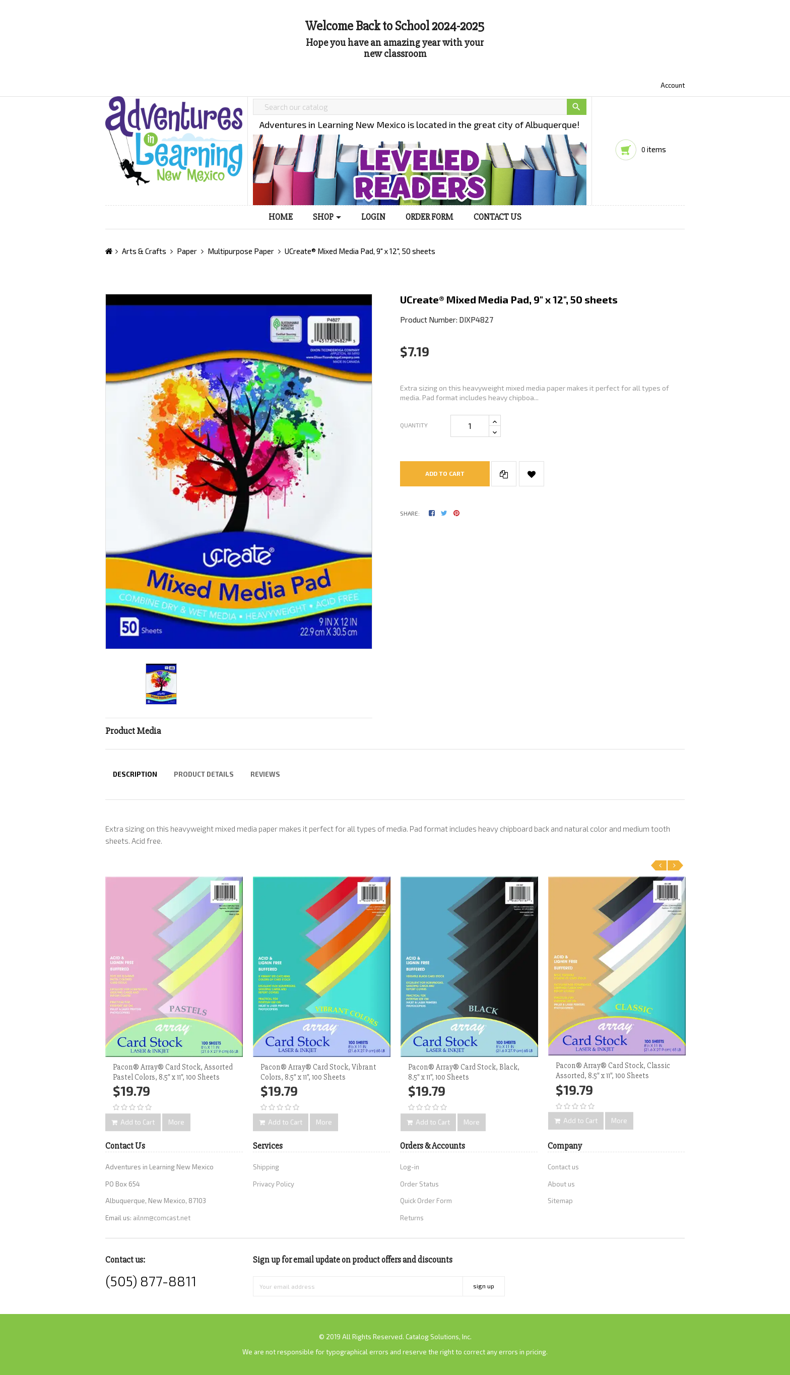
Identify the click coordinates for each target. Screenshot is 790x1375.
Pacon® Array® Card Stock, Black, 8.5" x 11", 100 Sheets (463, 1072)
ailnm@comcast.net (161, 1218)
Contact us (563, 1167)
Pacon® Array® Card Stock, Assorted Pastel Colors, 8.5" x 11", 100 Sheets (173, 1072)
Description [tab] (135, 774)
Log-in (409, 1167)
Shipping (266, 1167)
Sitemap (560, 1201)
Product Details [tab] (204, 774)
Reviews (265, 774)
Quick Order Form (426, 1201)
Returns (412, 1218)
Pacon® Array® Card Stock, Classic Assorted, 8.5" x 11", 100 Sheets (613, 1070)
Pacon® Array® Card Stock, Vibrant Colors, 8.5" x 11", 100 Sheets (318, 1072)
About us (561, 1184)
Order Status (419, 1184)
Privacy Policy (273, 1184)
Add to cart (445, 473)
